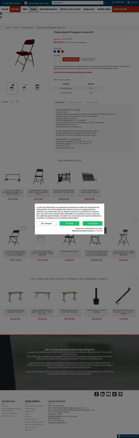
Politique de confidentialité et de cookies (89, 228)
